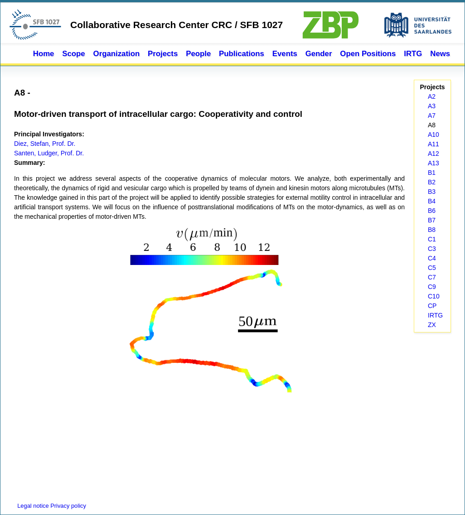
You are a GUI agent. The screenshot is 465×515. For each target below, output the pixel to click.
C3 (432, 248)
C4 (432, 258)
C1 (432, 239)
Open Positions (368, 53)
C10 (434, 296)
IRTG (413, 53)
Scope (73, 53)
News (440, 53)
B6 (432, 210)
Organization (116, 53)
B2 (432, 182)
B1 (432, 172)
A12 (433, 153)
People (198, 53)
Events (284, 53)
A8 (432, 125)
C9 (432, 286)
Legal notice (32, 505)
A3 (432, 106)
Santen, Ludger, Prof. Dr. (49, 153)
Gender (318, 53)
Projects (163, 53)
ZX (432, 324)
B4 (432, 201)
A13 (433, 163)
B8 (432, 229)
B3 (432, 191)
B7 (432, 220)
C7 (432, 277)
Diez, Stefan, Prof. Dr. (44, 143)
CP (432, 305)
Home (43, 53)
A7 (432, 115)
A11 (433, 144)
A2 (432, 96)
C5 (432, 267)
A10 (433, 134)
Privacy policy (68, 505)
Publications (241, 53)
